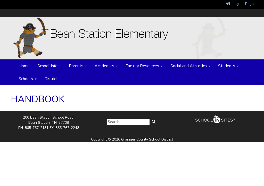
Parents (78, 66)
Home (24, 66)
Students (228, 66)
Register (252, 3)
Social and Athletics (190, 66)
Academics (106, 66)
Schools (28, 79)
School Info (49, 66)
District (51, 79)
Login (234, 3)
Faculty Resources (144, 66)
